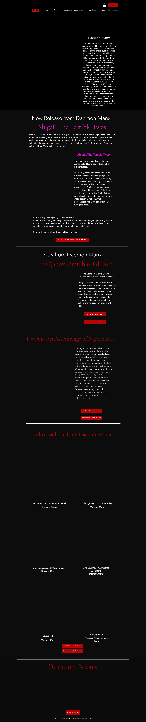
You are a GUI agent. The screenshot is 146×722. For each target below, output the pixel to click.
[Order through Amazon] (72, 651)
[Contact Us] (113, 5)
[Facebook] (33, 10)
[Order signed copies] (95, 314)
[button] (104, 5)
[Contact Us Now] (73, 712)
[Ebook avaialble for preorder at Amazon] (72, 240)
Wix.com (88, 718)
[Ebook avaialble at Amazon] (95, 322)
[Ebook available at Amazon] (91, 418)
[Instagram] (37, 10)
